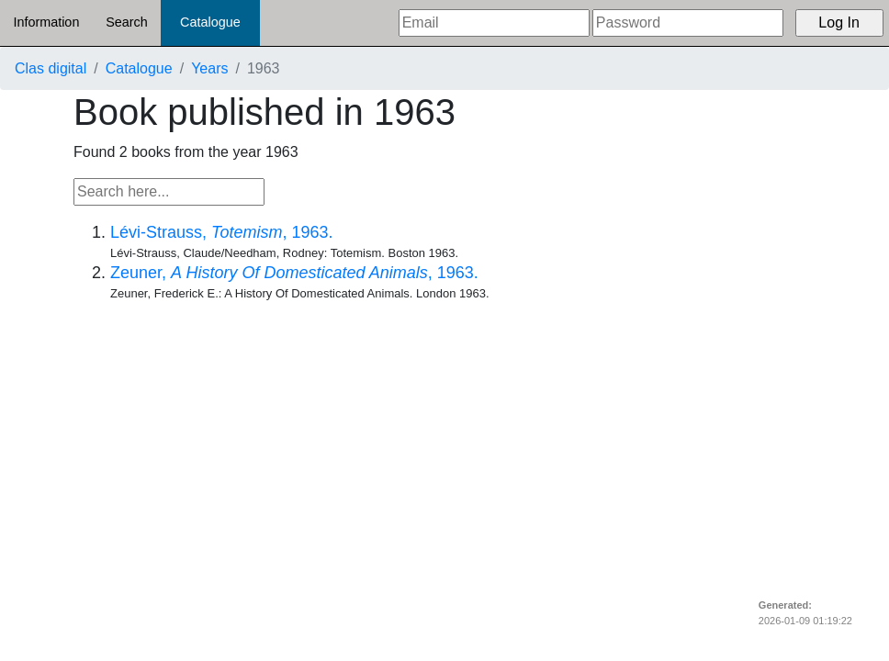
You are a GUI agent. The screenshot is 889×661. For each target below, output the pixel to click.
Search (127, 22)
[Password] (687, 23)
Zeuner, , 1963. (294, 272)
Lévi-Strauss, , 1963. (221, 232)
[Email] (494, 23)
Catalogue (210, 22)
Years (209, 68)
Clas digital (50, 68)
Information (46, 22)
